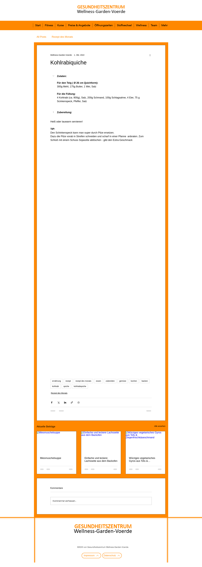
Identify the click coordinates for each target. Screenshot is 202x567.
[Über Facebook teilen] (51, 402)
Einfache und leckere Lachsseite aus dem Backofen (100, 459)
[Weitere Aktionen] (150, 55)
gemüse (122, 381)
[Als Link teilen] (72, 402)
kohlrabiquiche (80, 386)
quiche (66, 386)
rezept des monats (83, 381)
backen (145, 381)
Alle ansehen (159, 426)
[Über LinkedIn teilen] (65, 402)
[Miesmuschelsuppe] (56, 442)
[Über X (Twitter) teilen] (58, 402)
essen (98, 381)
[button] (53, 76)
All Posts (41, 36)
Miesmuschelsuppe (50, 458)
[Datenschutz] (112, 555)
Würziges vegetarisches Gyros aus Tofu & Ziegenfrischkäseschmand (143, 459)
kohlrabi (55, 386)
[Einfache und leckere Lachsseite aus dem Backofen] (101, 442)
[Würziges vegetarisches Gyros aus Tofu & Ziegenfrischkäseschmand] (145, 442)
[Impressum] (91, 555)
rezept (68, 381)
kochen (134, 381)
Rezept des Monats (62, 36)
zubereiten (110, 381)
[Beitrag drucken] (78, 402)
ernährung (56, 381)
